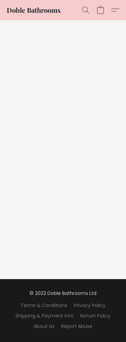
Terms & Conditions (43, 305)
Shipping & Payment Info (44, 315)
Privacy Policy (90, 305)
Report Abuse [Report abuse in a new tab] (76, 326)
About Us (44, 326)
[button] (33, 10)
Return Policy (95, 315)
